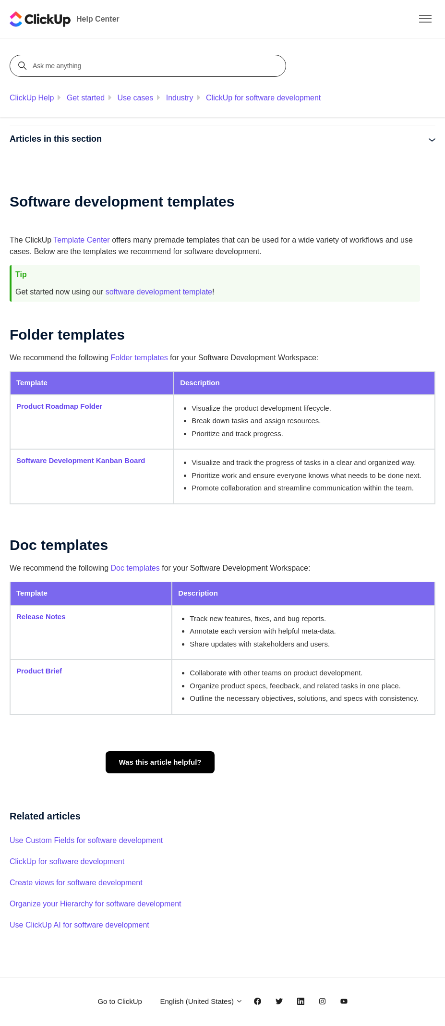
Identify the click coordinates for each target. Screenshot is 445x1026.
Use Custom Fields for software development (86, 840)
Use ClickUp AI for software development (79, 925)
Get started (86, 98)
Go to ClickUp (119, 1001)
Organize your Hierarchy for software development (95, 904)
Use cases (136, 98)
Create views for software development (76, 883)
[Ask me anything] (149, 65)
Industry (179, 98)
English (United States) (201, 1001)
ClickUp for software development (263, 98)
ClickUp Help (32, 98)
